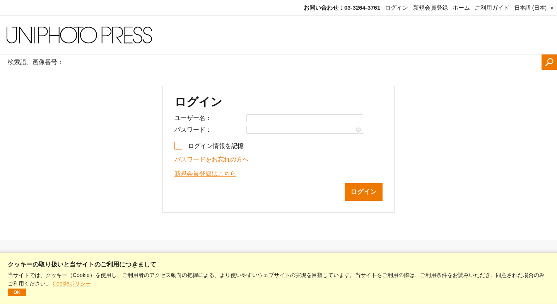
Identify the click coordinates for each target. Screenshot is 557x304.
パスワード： (193, 129)
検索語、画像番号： (35, 62)
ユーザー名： (193, 118)
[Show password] (358, 129)
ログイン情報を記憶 (216, 146)
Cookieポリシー (72, 283)
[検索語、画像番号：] (304, 62)
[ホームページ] (278, 35)
